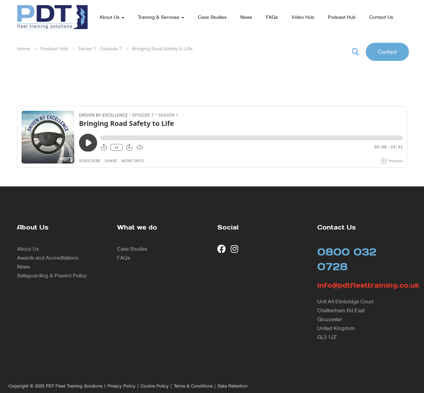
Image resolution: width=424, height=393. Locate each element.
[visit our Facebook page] (221, 249)
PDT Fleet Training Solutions (74, 386)
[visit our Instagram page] (235, 249)
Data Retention (232, 386)
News (246, 17)
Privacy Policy (121, 386)
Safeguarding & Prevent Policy (52, 275)
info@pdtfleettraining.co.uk (362, 285)
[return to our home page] (52, 8)
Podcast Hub (342, 17)
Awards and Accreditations (47, 257)
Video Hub (303, 17)
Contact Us (381, 17)
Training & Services (161, 17)
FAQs (272, 17)
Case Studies (212, 17)
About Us (112, 17)
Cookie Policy (155, 386)
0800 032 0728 (346, 259)
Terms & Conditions (193, 386)
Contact (387, 51)
